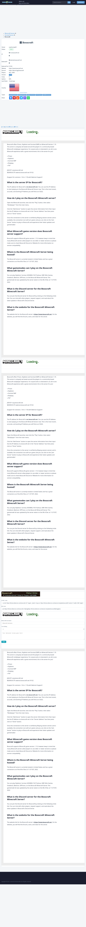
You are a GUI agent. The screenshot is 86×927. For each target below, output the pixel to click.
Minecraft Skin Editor (24, 3)
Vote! (4, 684)
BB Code (3, 647)
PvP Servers (38, 94)
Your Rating (4, 667)
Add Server (81, 2)
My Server (21, 5)
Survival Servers (9, 35)
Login (73, 2)
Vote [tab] (16, 127)
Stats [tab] (6, 127)
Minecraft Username (6, 662)
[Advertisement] (43, 19)
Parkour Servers (31, 94)
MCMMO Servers (46, 94)
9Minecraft (21, 1)
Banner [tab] (11, 127)
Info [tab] (2, 127)
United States (18, 92)
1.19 (10, 74)
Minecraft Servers (10, 33)
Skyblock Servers (22, 94)
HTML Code (4, 641)
